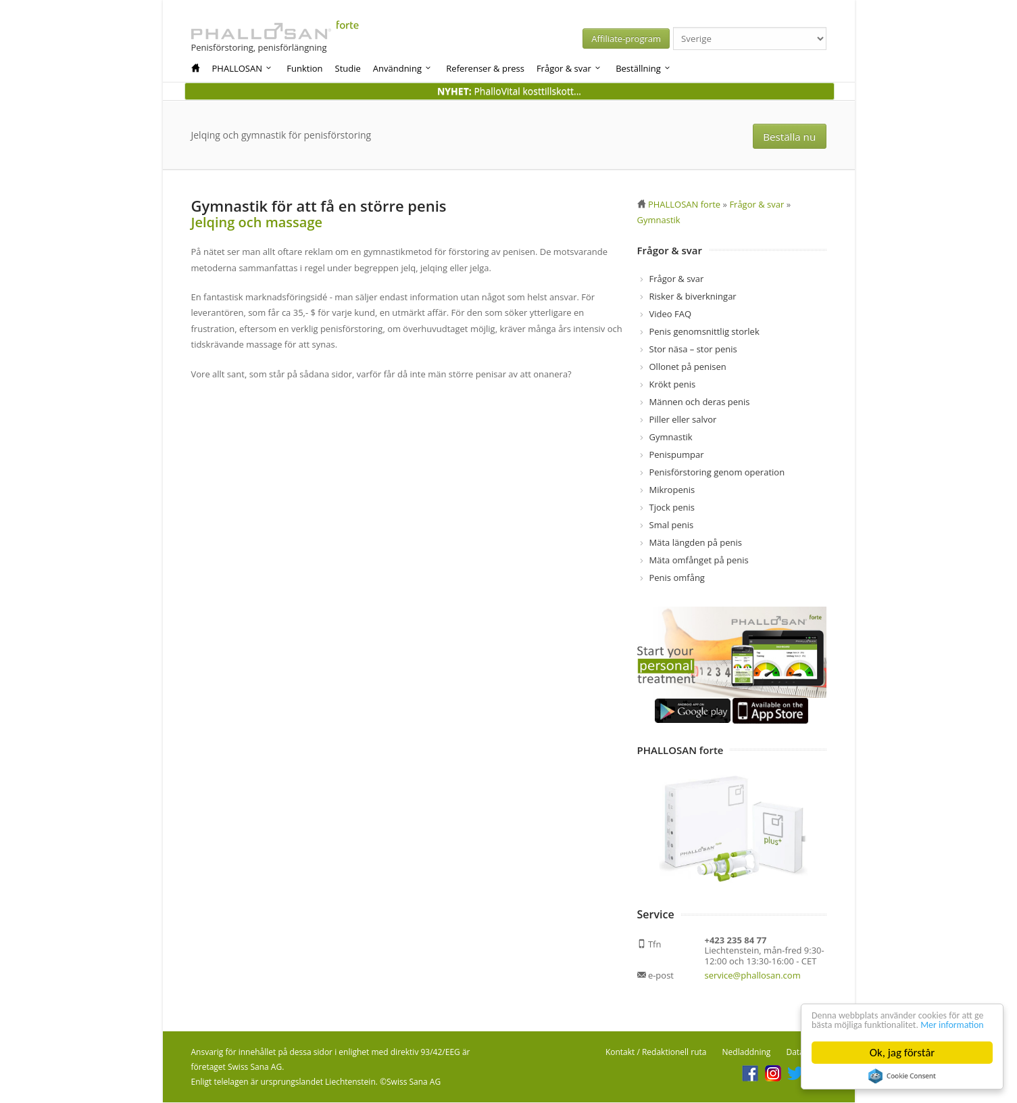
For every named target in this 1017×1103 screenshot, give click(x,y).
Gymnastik (671, 437)
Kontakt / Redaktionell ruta (656, 1052)
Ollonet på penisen (687, 367)
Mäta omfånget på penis (699, 561)
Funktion (304, 68)
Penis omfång (677, 578)
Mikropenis (672, 490)
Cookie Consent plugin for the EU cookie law (902, 1076)
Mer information (850, 1024)
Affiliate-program (658, 38)
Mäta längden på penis (696, 543)
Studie (348, 68)
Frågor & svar (569, 68)
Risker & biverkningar (693, 297)
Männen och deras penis (699, 402)
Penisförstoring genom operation (717, 473)
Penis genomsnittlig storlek (704, 332)
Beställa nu (792, 135)
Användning (403, 68)
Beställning (644, 68)
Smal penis (671, 525)
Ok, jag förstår (902, 1053)
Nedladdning (746, 1052)
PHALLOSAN (243, 68)
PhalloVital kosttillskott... (509, 91)
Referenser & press (485, 68)
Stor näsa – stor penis (693, 350)
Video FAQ (670, 314)
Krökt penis (672, 385)
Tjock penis (672, 508)
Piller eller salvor (683, 420)
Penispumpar (676, 455)
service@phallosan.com (753, 976)
